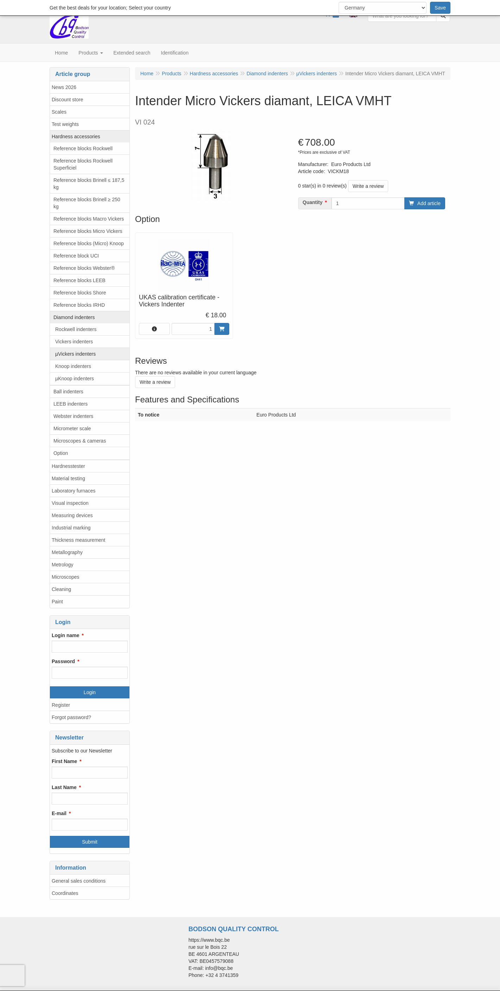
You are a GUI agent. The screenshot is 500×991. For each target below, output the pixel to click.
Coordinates (65, 893)
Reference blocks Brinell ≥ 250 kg (86, 203)
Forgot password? (71, 717)
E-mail (59, 813)
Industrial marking (71, 528)
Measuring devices (72, 515)
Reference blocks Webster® (84, 268)
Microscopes (65, 577)
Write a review (368, 186)
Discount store (67, 99)
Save (440, 8)
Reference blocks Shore (79, 293)
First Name (64, 761)
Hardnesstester (68, 466)
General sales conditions (78, 881)
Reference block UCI (76, 256)
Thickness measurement (78, 540)
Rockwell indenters (76, 329)
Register (61, 705)
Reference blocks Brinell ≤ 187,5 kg (88, 183)
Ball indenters (68, 391)
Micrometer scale (72, 428)
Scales (59, 112)
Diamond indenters (74, 317)
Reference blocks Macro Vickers (88, 219)
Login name (65, 635)
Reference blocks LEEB (79, 280)
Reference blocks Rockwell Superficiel (83, 164)
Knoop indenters (73, 366)
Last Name (64, 787)
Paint (57, 601)
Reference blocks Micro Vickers (87, 231)
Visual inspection (70, 503)
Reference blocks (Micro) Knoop (88, 243)
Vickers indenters (74, 341)
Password (63, 661)
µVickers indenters (75, 354)
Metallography (67, 552)
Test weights (65, 124)
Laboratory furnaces (74, 491)
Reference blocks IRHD (79, 305)
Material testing (68, 478)
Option (60, 453)
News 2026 (64, 87)
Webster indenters (73, 416)
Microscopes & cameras (79, 441)
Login (90, 692)
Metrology (62, 564)
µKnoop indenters (74, 378)
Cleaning (61, 589)
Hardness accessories (76, 136)
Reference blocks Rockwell (83, 148)
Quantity (313, 202)
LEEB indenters (70, 404)
